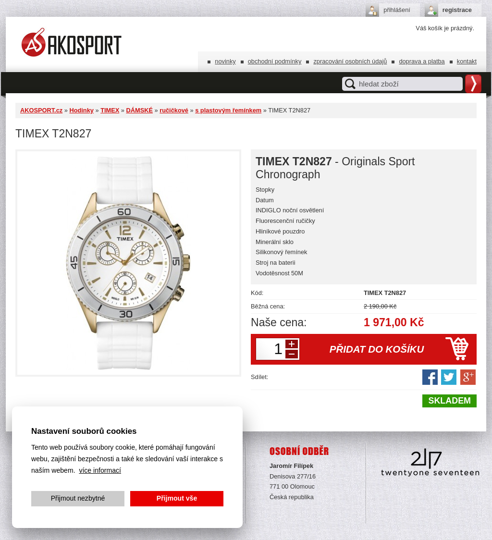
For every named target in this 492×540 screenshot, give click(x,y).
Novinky (225, 61)
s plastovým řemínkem (228, 110)
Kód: (257, 292)
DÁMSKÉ (139, 110)
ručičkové (174, 110)
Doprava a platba (421, 61)
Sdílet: (259, 376)
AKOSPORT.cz (41, 110)
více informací (100, 470)
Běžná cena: (268, 306)
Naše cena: (279, 322)
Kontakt (467, 61)
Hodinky (81, 110)
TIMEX (109, 110)
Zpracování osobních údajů (350, 61)
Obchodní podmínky (275, 61)
